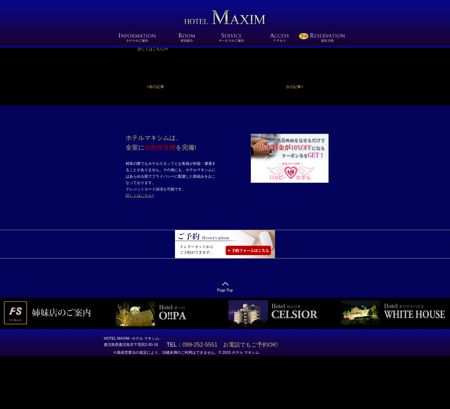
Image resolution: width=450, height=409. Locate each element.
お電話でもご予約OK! (250, 345)
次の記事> (294, 87)
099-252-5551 (202, 345)
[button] (294, 87)
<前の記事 (155, 87)
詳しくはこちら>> (153, 49)
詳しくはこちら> (140, 195)
